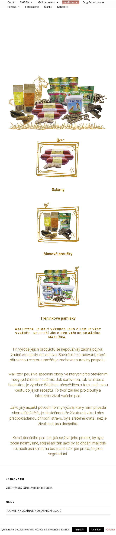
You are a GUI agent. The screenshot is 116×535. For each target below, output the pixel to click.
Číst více (110, 529)
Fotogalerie (32, 6)
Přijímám (79, 529)
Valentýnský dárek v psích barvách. (29, 452)
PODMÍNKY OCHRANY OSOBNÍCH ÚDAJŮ (33, 475)
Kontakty (62, 6)
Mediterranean (46, 2)
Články (48, 6)
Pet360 (24, 2)
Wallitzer (69, 2)
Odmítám (96, 529)
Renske (11, 6)
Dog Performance (93, 2)
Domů (11, 2)
